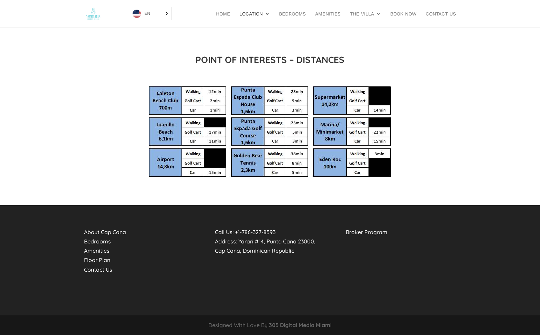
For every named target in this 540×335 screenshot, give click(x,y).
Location (251, 14)
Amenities (328, 14)
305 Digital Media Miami (300, 325)
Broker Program (366, 232)
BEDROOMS (292, 14)
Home (223, 14)
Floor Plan (97, 260)
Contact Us (441, 14)
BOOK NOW (403, 14)
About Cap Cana (105, 232)
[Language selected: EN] (150, 13)
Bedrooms (97, 241)
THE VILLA (362, 14)
